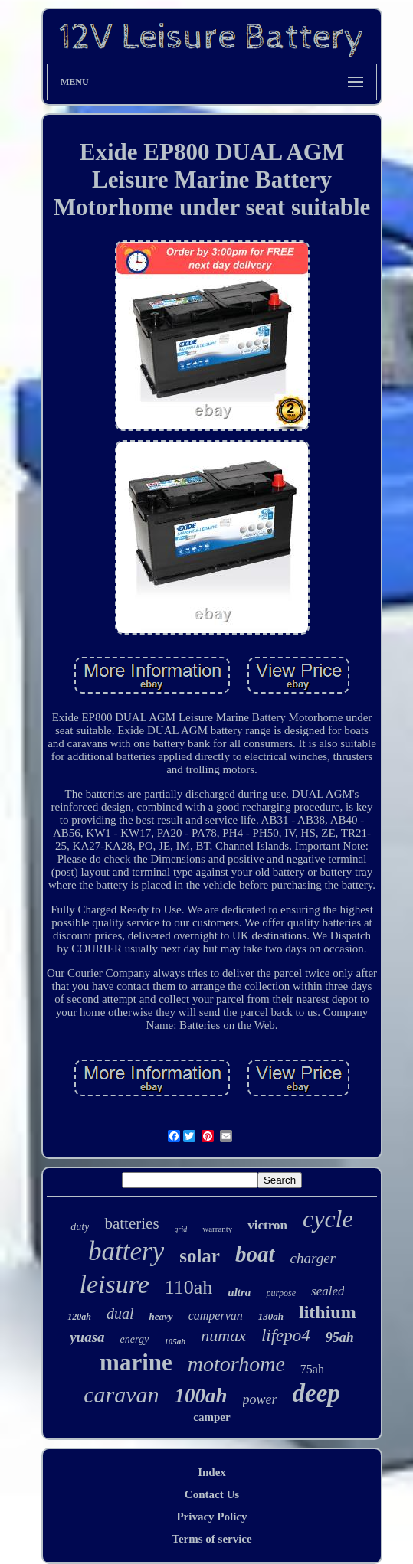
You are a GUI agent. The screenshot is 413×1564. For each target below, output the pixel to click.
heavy (161, 1316)
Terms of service (211, 1539)
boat (255, 1254)
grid (181, 1229)
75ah (312, 1369)
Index (212, 1472)
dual (120, 1313)
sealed (327, 1291)
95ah (340, 1337)
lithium (327, 1312)
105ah (174, 1341)
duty (79, 1227)
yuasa (87, 1337)
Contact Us (212, 1494)
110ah (189, 1287)
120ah (79, 1316)
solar (199, 1256)
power (260, 1399)
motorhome (236, 1364)
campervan (215, 1315)
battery (126, 1251)
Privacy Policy (211, 1516)
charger (313, 1258)
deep (316, 1393)
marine (136, 1362)
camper (211, 1417)
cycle (328, 1219)
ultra (239, 1292)
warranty (217, 1228)
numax (223, 1335)
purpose (281, 1293)
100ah (200, 1395)
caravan (121, 1394)
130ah (271, 1316)
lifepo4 (285, 1335)
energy (134, 1339)
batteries (131, 1223)
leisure (114, 1284)
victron (267, 1225)
